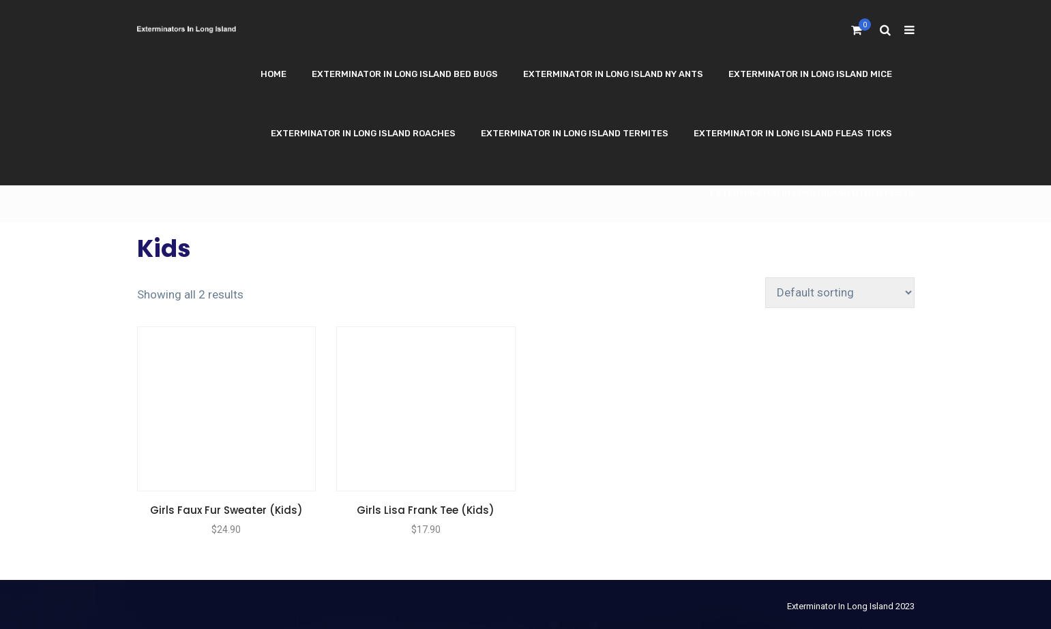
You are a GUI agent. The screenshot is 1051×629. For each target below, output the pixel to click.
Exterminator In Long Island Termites (574, 133)
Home (273, 74)
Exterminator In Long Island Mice (810, 74)
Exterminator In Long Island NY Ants (613, 74)
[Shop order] (840, 292)
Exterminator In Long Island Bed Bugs (405, 74)
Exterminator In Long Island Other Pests (812, 192)
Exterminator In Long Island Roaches (363, 133)
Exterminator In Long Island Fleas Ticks (793, 133)
